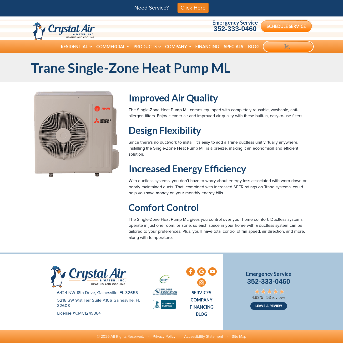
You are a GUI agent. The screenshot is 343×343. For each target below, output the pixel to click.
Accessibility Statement (203, 336)
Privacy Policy (164, 336)
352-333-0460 (235, 28)
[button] (91, 47)
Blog (253, 46)
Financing (207, 46)
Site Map (239, 336)
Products (145, 46)
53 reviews (276, 298)
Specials (233, 46)
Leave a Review (268, 305)
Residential (74, 46)
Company (176, 46)
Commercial (110, 46)
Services (201, 292)
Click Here (193, 8)
